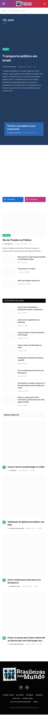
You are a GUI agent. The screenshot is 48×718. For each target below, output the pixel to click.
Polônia (6, 235)
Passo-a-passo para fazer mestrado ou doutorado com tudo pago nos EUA (31, 399)
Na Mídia (29, 695)
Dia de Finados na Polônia (16, 240)
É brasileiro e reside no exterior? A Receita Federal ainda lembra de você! (31, 385)
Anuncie (39, 695)
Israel (5, 49)
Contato (16, 698)
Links (35, 702)
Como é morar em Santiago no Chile (26, 467)
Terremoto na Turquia (26, 269)
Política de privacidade (20, 702)
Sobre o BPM (8, 695)
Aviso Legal (28, 698)
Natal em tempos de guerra (29, 281)
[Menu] (3, 3)
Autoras (20, 695)
